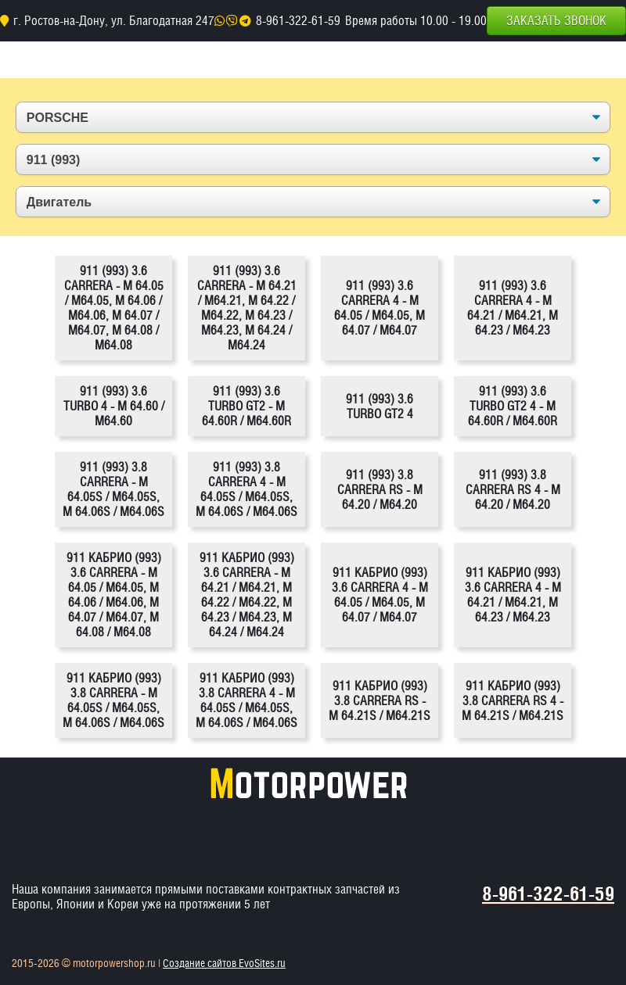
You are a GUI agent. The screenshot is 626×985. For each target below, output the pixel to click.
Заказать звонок (556, 20)
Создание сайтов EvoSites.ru (224, 963)
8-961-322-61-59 (298, 20)
